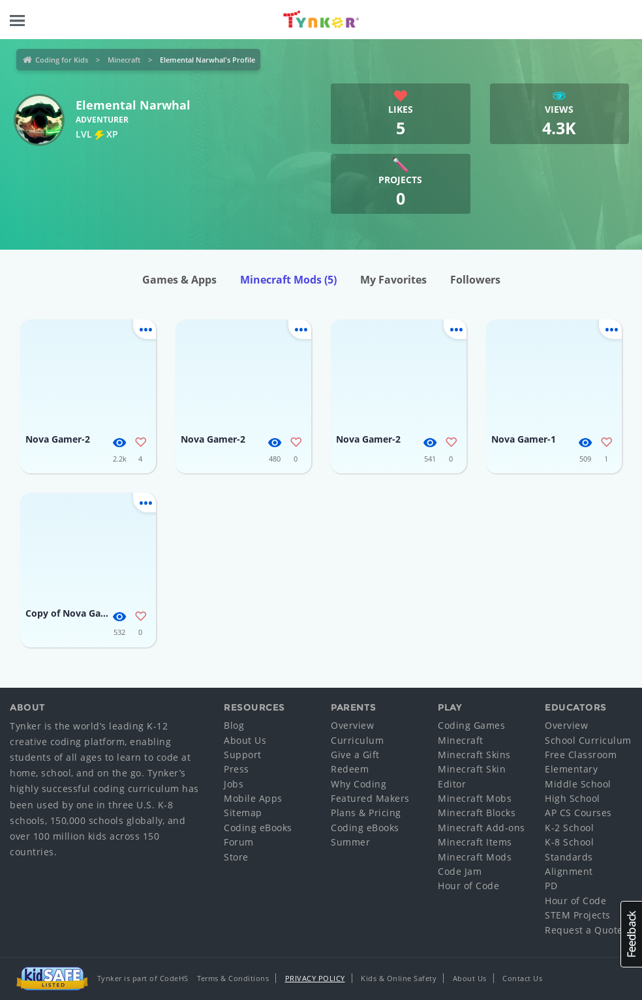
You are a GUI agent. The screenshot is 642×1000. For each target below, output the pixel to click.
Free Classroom (581, 754)
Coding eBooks (258, 827)
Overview (352, 725)
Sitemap (243, 812)
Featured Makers (370, 798)
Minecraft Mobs (475, 798)
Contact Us (522, 978)
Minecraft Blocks (476, 812)
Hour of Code (468, 885)
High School (572, 798)
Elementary (571, 769)
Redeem (350, 769)
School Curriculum (588, 740)
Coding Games (471, 725)
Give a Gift (355, 754)
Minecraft (124, 60)
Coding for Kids (61, 60)
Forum (239, 842)
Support (243, 754)
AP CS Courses (578, 812)
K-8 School (569, 842)
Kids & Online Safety (398, 978)
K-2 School (569, 827)
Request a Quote (584, 930)
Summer (350, 842)
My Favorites (393, 279)
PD (551, 885)
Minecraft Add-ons (481, 827)
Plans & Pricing (366, 812)
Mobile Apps (253, 798)
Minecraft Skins (474, 754)
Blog (234, 725)
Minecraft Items (475, 842)
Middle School (578, 784)
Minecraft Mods (288, 279)
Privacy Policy (315, 978)
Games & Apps (179, 279)
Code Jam (460, 871)
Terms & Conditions (233, 978)
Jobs (233, 784)
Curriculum (357, 740)
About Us (245, 740)
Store (236, 857)
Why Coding (358, 784)
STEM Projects (578, 915)
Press (236, 769)
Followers (475, 279)
